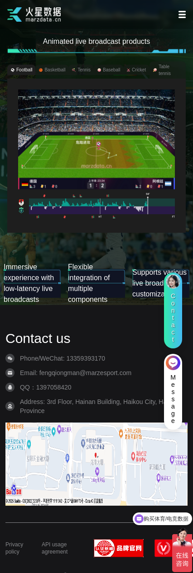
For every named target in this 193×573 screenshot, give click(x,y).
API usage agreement (55, 548)
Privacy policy (14, 548)
